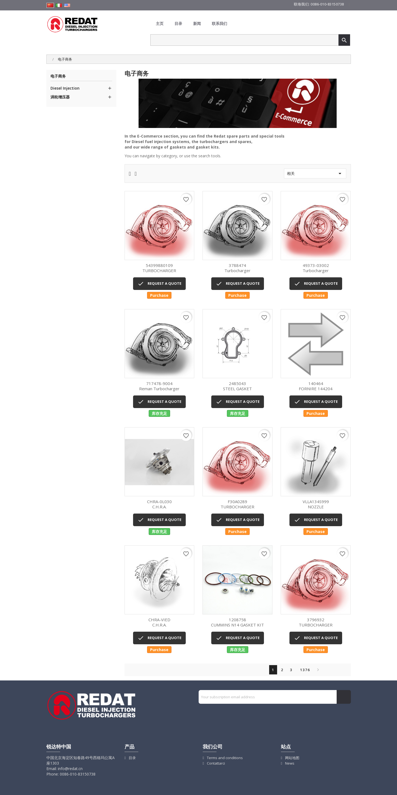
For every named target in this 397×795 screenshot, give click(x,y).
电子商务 (58, 76)
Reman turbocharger (160, 386)
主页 (160, 23)
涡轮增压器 (60, 96)
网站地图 (291, 757)
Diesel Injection (65, 88)
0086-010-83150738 (327, 4)
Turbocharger (237, 268)
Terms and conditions (224, 757)
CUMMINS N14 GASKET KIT (237, 622)
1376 (305, 669)
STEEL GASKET (237, 386)
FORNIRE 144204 (316, 386)
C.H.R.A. (160, 504)
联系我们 (219, 23)
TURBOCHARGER (160, 268)
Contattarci (215, 763)
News (289, 763)
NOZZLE (316, 504)
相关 (315, 173)
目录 (178, 23)
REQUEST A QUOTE (159, 283)
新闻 (197, 23)
